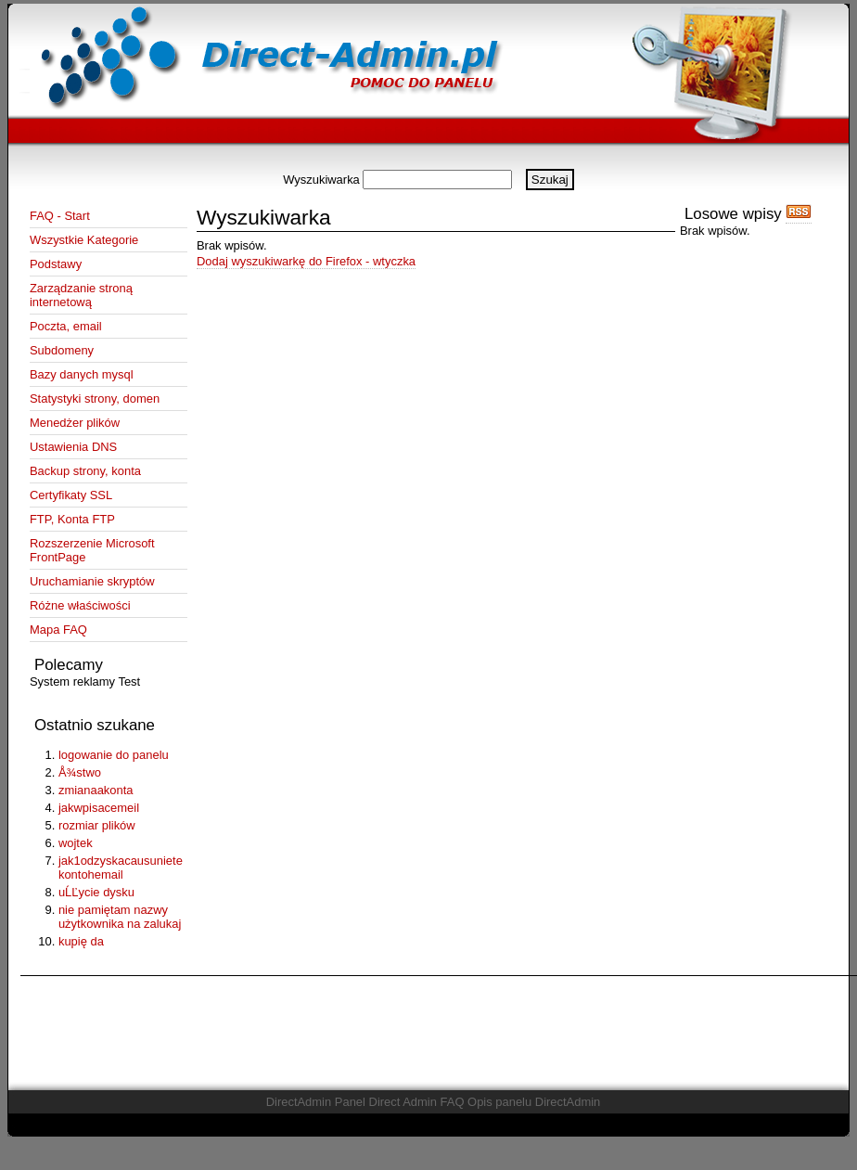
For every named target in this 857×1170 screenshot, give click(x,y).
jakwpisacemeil (98, 808)
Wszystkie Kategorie (84, 240)
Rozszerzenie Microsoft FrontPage (92, 550)
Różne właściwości (80, 605)
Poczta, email (66, 326)
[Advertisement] (428, 162)
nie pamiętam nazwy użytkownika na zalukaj (119, 917)
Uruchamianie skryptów (92, 581)
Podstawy (56, 264)
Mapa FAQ (58, 629)
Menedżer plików (75, 423)
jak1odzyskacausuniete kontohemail (120, 867)
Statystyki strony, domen (95, 398)
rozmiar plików (96, 825)
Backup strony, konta (85, 471)
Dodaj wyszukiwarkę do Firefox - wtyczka (306, 261)
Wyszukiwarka (321, 179)
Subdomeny (62, 350)
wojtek (75, 843)
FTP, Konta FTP (72, 519)
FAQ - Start (60, 216)
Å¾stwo (79, 772)
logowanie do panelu (113, 755)
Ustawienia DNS (73, 447)
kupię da (81, 941)
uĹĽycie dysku (96, 892)
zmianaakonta (96, 790)
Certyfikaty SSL (71, 495)
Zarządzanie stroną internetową (81, 295)
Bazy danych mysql (82, 374)
